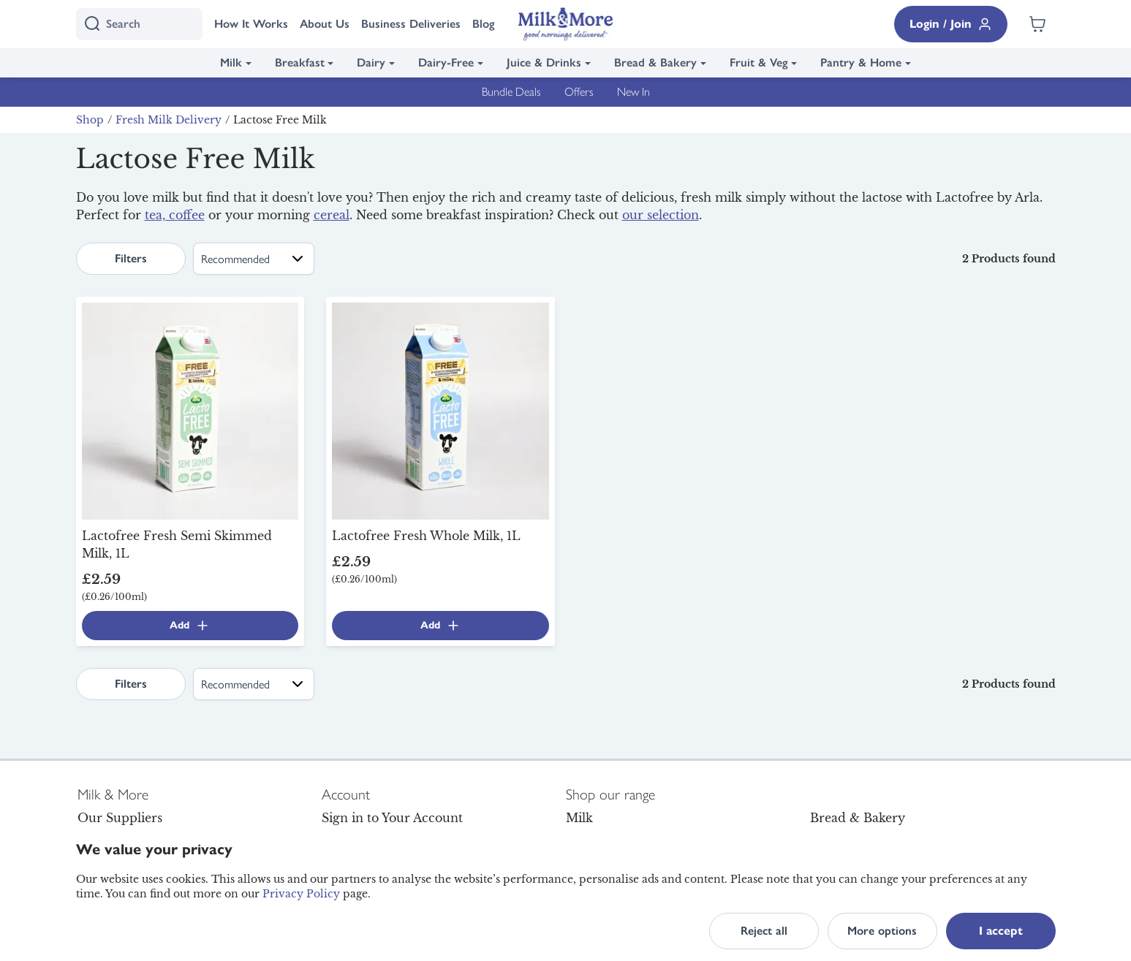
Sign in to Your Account (392, 817)
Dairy (371, 62)
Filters (131, 258)
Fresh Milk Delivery (169, 119)
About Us (324, 24)
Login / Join (950, 24)
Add (190, 625)
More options (882, 931)
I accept (1001, 931)
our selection (660, 215)
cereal (331, 215)
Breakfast (300, 62)
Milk (231, 62)
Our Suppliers (119, 817)
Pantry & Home (860, 62)
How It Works (251, 24)
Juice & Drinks (544, 62)
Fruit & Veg (759, 62)
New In (633, 92)
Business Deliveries (411, 24)
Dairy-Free (446, 62)
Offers (579, 92)
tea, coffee (175, 215)
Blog (483, 24)
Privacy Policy (301, 893)
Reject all (764, 931)
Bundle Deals (511, 92)
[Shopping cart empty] (1037, 24)
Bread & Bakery (655, 62)
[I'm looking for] (139, 24)
